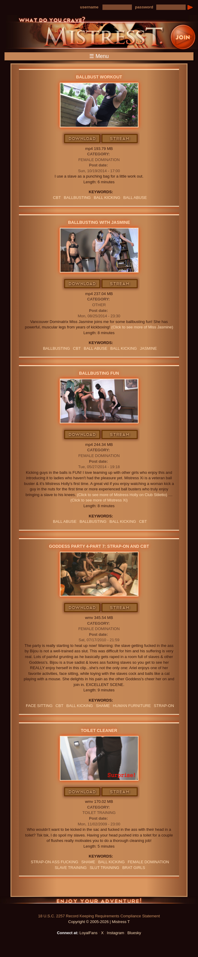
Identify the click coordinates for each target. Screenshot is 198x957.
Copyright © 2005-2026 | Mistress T (99, 921)
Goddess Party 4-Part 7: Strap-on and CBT (99, 546)
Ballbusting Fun (99, 373)
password (144, 7)
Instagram (115, 933)
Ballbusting (77, 197)
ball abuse (135, 197)
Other (99, 305)
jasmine (148, 348)
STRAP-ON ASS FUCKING (54, 862)
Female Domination (99, 159)
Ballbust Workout (99, 77)
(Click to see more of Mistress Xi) (99, 500)
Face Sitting (39, 705)
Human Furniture (132, 705)
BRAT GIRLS (133, 867)
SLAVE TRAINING (71, 867)
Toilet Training (99, 812)
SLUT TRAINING (104, 867)
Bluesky (134, 933)
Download (82, 138)
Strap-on (164, 705)
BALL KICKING (107, 197)
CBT (57, 197)
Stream (120, 138)
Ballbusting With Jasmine (99, 222)
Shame (103, 705)
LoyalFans (89, 933)
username (89, 7)
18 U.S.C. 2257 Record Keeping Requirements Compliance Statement (99, 916)
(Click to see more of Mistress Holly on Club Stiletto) (122, 494)
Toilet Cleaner (99, 730)
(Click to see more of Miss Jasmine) (142, 327)
